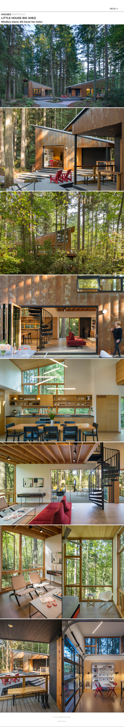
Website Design (62, 721)
